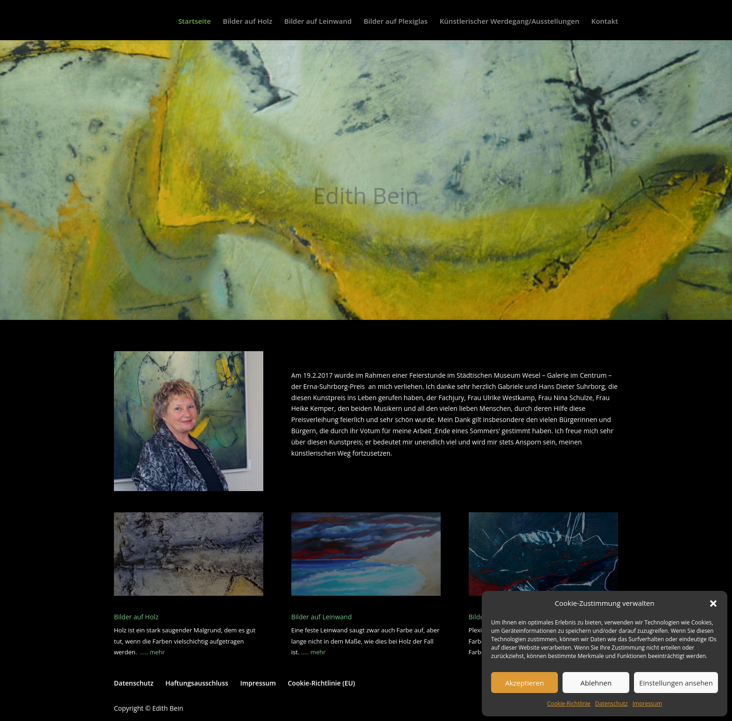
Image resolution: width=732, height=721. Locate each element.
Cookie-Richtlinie (569, 703)
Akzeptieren (524, 682)
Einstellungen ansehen (676, 682)
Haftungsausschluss (196, 683)
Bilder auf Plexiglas (396, 22)
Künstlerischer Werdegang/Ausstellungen (509, 22)
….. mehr (152, 652)
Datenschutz (611, 703)
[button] (713, 603)
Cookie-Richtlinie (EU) (321, 683)
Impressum (647, 703)
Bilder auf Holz (247, 22)
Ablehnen (596, 682)
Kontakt (604, 22)
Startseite (194, 22)
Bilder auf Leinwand (318, 22)
